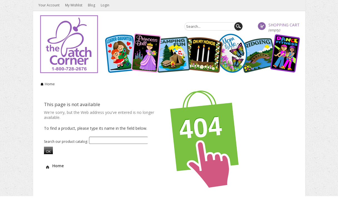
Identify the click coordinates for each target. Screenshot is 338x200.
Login (105, 5)
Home (50, 83)
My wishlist (73, 5)
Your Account (49, 5)
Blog (91, 5)
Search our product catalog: (66, 141)
